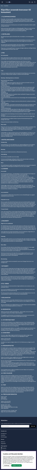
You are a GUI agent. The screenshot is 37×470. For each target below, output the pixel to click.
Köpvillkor (6, 5)
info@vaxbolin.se (6, 339)
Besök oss (3, 441)
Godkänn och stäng (16, 465)
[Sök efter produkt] (29, 2)
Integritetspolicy (29, 462)
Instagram (4, 450)
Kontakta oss (4, 433)
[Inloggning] (32, 2)
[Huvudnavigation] (2, 2)
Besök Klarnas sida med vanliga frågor (27, 116)
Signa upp (33, 426)
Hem (2, 5)
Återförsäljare (4, 436)
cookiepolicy (9, 463)
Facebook (4, 448)
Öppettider (3, 443)
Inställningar (6, 465)
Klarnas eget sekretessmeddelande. (10, 366)
